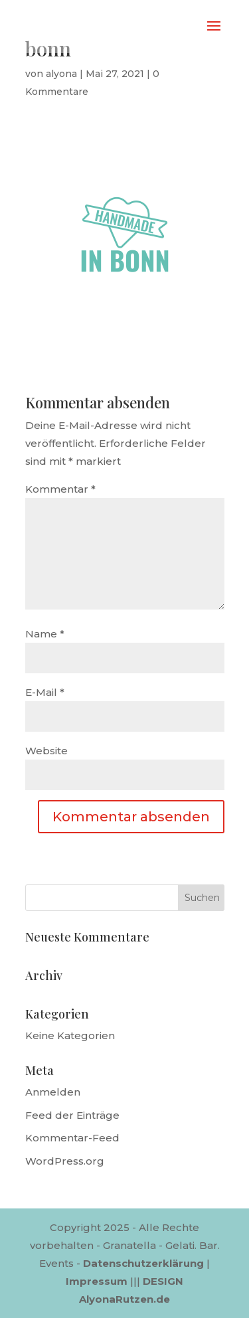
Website (46, 750)
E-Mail (44, 692)
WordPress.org (64, 1161)
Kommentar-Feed (72, 1137)
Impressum (96, 1281)
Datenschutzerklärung (143, 1263)
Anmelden (52, 1092)
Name (44, 633)
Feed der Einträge (72, 1115)
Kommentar (60, 489)
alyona (61, 74)
